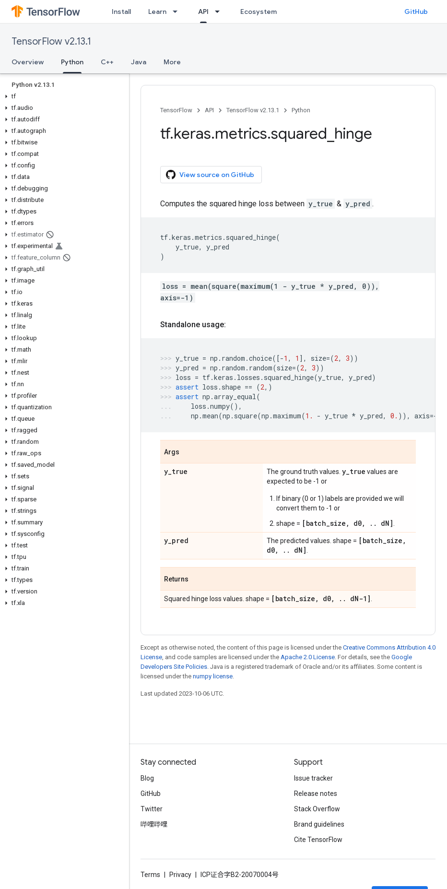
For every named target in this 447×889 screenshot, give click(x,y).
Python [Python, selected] (72, 62)
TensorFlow (176, 110)
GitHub (416, 11)
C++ (107, 62)
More (172, 62)
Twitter (152, 809)
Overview (28, 62)
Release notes (315, 793)
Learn (157, 11)
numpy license (213, 676)
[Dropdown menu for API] (220, 11)
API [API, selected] (203, 11)
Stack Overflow (317, 809)
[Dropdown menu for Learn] (177, 11)
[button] (62, 96)
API (209, 110)
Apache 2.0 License (308, 657)
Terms (150, 874)
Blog (147, 778)
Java (138, 62)
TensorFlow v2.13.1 (51, 41)
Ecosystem (258, 11)
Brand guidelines (319, 824)
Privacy (180, 874)
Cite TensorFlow (318, 839)
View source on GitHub (210, 174)
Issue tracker (313, 778)
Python (301, 110)
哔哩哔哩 (154, 824)
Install (121, 11)
